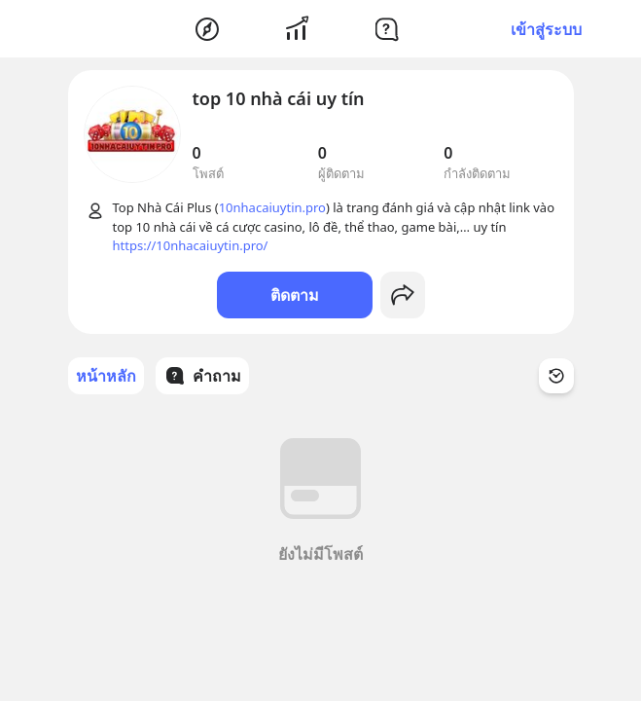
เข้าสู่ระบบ (546, 29)
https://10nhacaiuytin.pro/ (190, 245)
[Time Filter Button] (556, 375)
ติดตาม (294, 295)
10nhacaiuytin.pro (272, 207)
